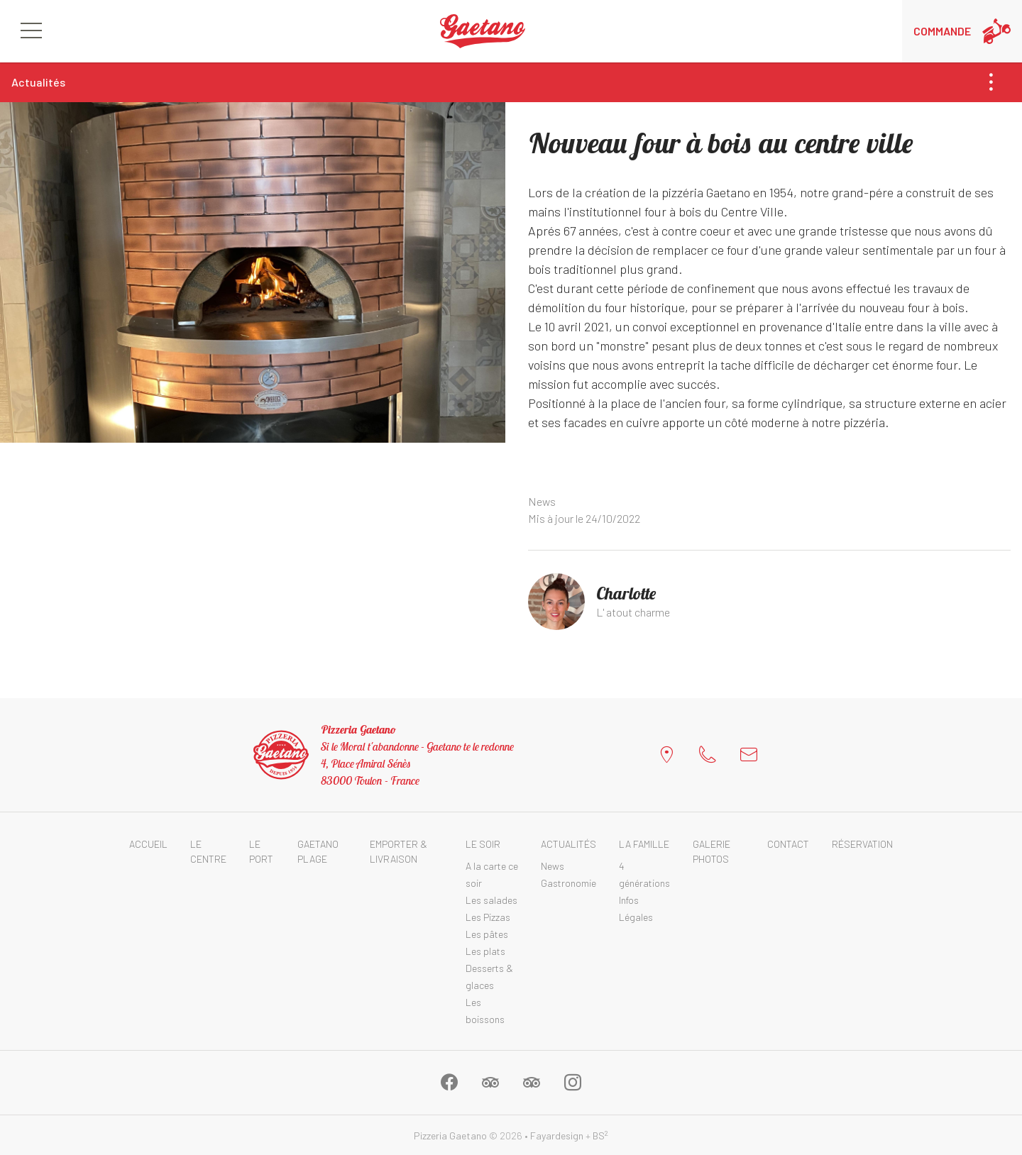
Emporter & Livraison (398, 851)
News (542, 501)
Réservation (862, 844)
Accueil (148, 844)
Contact (788, 844)
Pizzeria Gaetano (450, 1135)
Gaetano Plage (318, 851)
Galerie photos (711, 851)
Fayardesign (556, 1135)
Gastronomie (568, 883)
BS (600, 1135)
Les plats (485, 951)
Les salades (491, 900)
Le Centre (208, 851)
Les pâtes (487, 934)
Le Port (261, 851)
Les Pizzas (488, 917)
